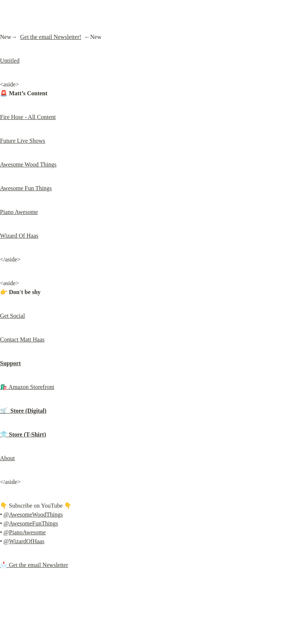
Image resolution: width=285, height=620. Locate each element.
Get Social (12, 316)
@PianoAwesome (25, 532)
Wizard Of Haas (19, 235)
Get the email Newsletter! (50, 37)
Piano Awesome (19, 212)
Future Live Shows (22, 141)
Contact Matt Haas (22, 339)
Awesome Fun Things (26, 188)
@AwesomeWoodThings (33, 514)
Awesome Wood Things (28, 164)
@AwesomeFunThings (31, 523)
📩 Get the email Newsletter (34, 565)
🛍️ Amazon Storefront (27, 387)
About (7, 458)
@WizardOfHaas (24, 541)
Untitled (9, 60)
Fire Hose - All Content (28, 117)
